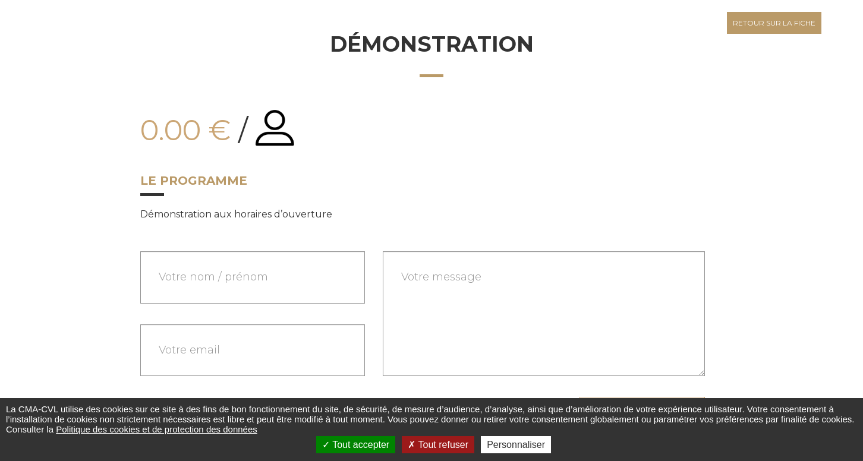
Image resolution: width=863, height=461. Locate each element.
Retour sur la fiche (774, 22)
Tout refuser (438, 445)
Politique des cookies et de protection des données (156, 429)
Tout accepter (355, 445)
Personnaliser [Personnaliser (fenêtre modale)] (516, 445)
